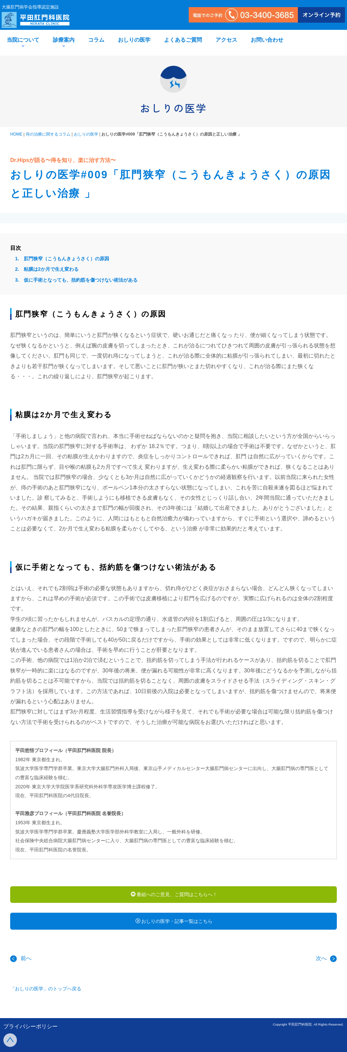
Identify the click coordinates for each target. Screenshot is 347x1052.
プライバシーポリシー (30, 1026)
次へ (326, 963)
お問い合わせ (267, 40)
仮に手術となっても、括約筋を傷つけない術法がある (81, 280)
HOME (16, 134)
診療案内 (64, 40)
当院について (23, 40)
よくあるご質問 (183, 40)
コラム (96, 40)
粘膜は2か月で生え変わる (51, 269)
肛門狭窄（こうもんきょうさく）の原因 (66, 258)
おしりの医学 (134, 40)
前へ (21, 963)
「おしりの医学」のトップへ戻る (45, 993)
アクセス (226, 40)
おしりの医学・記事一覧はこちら (174, 924)
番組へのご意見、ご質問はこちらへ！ (174, 895)
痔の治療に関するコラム (48, 134)
